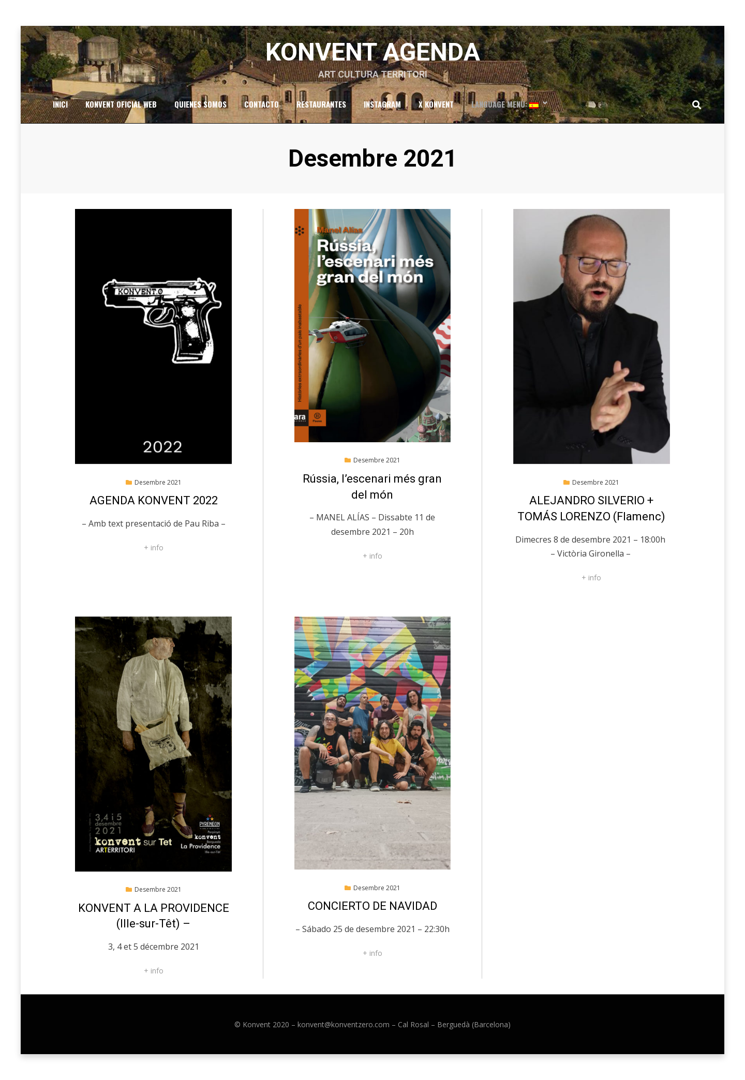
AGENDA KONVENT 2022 (154, 500)
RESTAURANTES (321, 104)
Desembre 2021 (158, 482)
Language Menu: (505, 104)
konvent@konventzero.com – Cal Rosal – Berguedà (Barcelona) (404, 1024)
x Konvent (436, 104)
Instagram (382, 104)
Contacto (261, 104)
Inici (60, 104)
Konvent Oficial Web (121, 104)
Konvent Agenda (372, 52)
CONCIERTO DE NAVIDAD (372, 905)
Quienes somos (200, 104)
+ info (153, 547)
